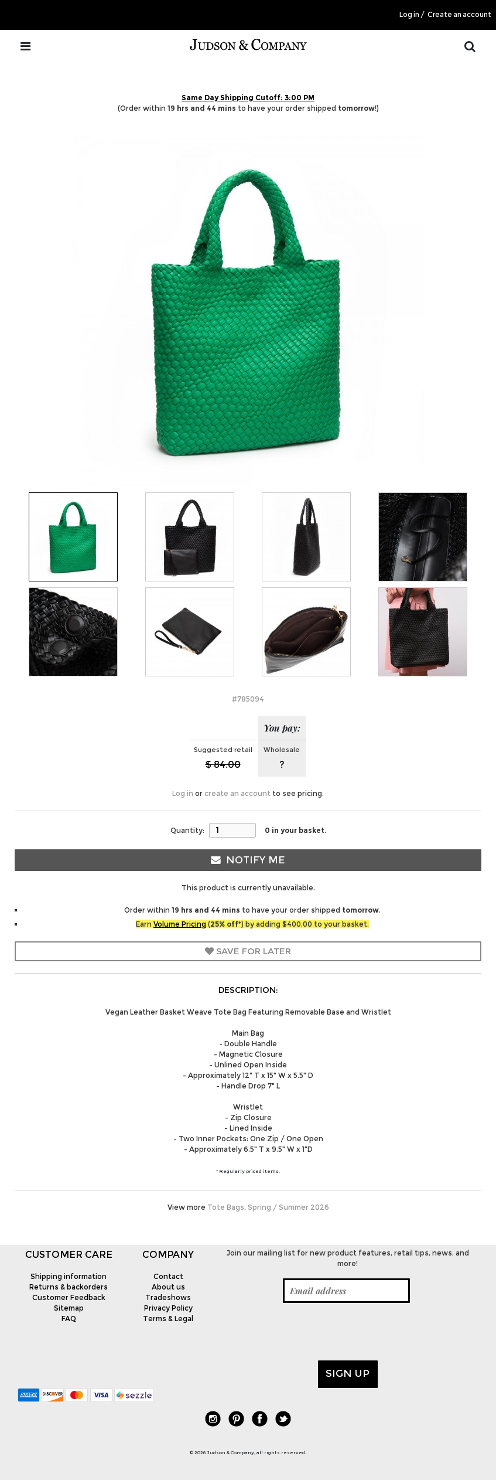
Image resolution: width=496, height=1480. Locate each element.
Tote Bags (225, 1207)
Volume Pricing (179, 924)
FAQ (68, 1318)
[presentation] (306, 1332)
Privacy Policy (168, 1308)
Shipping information (68, 1276)
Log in (409, 15)
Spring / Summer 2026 (288, 1207)
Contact (168, 1276)
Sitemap (69, 1308)
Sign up (348, 1373)
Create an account (459, 15)
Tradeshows (168, 1297)
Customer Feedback (68, 1297)
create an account (237, 793)
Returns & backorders (68, 1286)
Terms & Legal (168, 1318)
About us (168, 1286)
